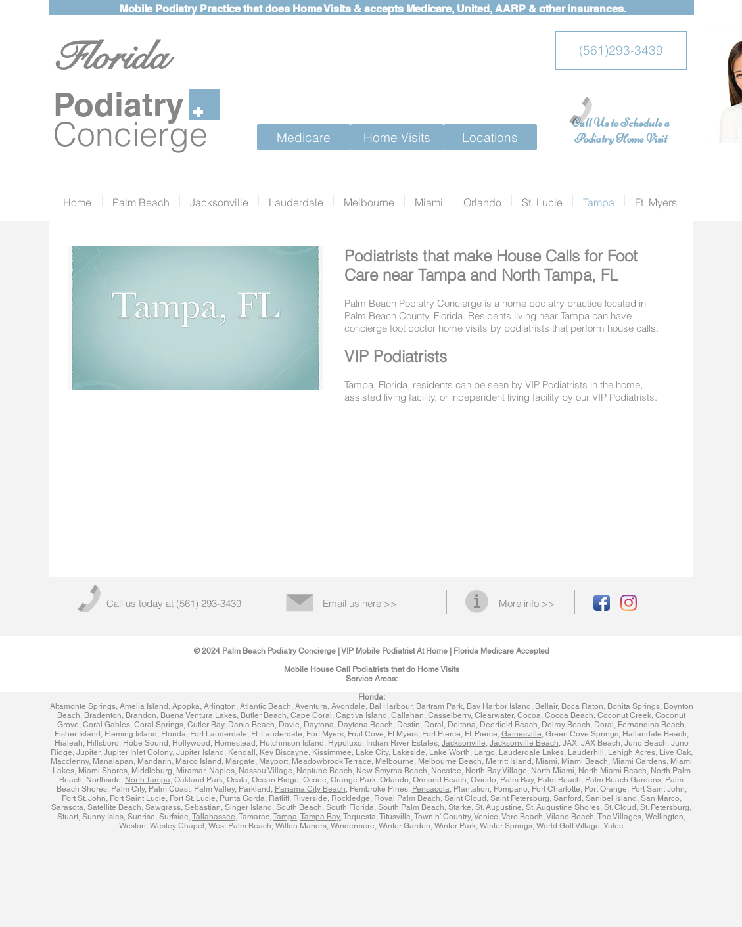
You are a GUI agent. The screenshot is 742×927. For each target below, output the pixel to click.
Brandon (141, 715)
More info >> (527, 603)
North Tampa (147, 779)
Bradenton (103, 715)
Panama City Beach (310, 789)
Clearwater (494, 715)
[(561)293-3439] (621, 50)
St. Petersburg (664, 807)
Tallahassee (213, 816)
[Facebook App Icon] (601, 603)
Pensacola (431, 789)
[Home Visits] (397, 137)
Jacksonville (464, 743)
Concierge (130, 134)
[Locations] (490, 137)
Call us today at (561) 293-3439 (173, 603)
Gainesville (521, 733)
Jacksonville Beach (524, 743)
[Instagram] (628, 603)
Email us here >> (360, 603)
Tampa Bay (320, 816)
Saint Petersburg (519, 798)
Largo (484, 752)
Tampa (285, 816)
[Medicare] (303, 137)
